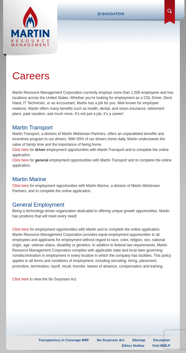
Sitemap (138, 340)
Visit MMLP (161, 345)
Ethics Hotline (133, 345)
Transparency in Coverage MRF (63, 340)
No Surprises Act (110, 340)
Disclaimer (161, 340)
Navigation (111, 14)
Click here (20, 150)
